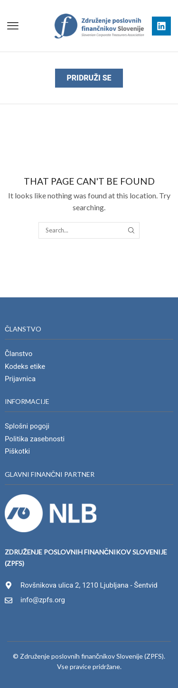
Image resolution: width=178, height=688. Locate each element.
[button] (13, 26)
